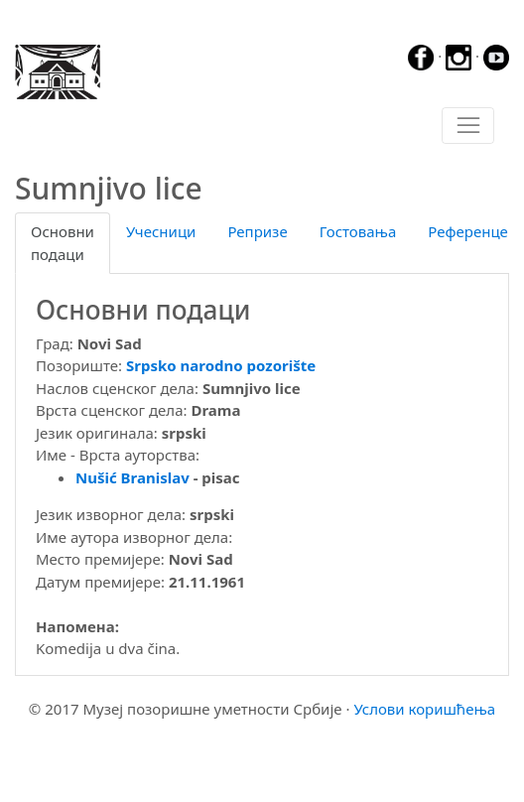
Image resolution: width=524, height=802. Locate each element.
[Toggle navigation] (468, 126)
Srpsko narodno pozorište (221, 365)
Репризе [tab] (257, 231)
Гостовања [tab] (358, 231)
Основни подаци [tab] (62, 242)
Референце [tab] (468, 231)
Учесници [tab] (161, 231)
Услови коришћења (424, 709)
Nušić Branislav (132, 477)
